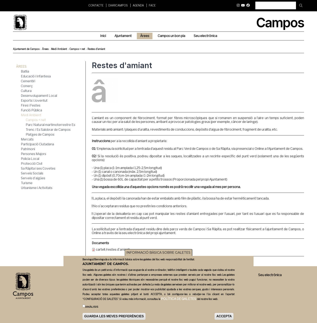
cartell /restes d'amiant (113, 249)
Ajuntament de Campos (26, 49)
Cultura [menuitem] (26, 91)
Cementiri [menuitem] (28, 81)
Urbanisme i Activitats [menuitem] (36, 188)
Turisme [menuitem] (27, 183)
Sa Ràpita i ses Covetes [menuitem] (38, 168)
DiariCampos (118, 5)
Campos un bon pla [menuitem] (171, 36)
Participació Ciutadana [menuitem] (37, 144)
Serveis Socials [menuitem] (32, 173)
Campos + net (77, 49)
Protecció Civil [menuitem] (31, 164)
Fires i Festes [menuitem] (30, 105)
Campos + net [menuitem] (36, 120)
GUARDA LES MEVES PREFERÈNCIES (114, 317)
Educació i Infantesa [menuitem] (36, 76)
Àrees (45, 49)
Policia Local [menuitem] (30, 159)
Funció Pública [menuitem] (31, 110)
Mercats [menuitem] (27, 139)
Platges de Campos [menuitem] (40, 134)
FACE (152, 5)
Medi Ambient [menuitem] (31, 115)
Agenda (138, 5)
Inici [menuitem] (103, 36)
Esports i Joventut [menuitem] (34, 100)
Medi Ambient (59, 49)
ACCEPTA (224, 317)
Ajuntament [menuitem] (123, 36)
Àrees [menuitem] (144, 36)
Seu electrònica (270, 275)
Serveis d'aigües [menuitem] (33, 178)
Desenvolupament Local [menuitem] (39, 96)
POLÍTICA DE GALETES (178, 300)
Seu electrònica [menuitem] (205, 36)
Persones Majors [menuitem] (33, 154)
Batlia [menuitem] (25, 71)
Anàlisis (91, 307)
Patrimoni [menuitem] (28, 149)
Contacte (96, 5)
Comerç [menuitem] (27, 86)
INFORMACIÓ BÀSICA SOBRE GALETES (158, 254)
